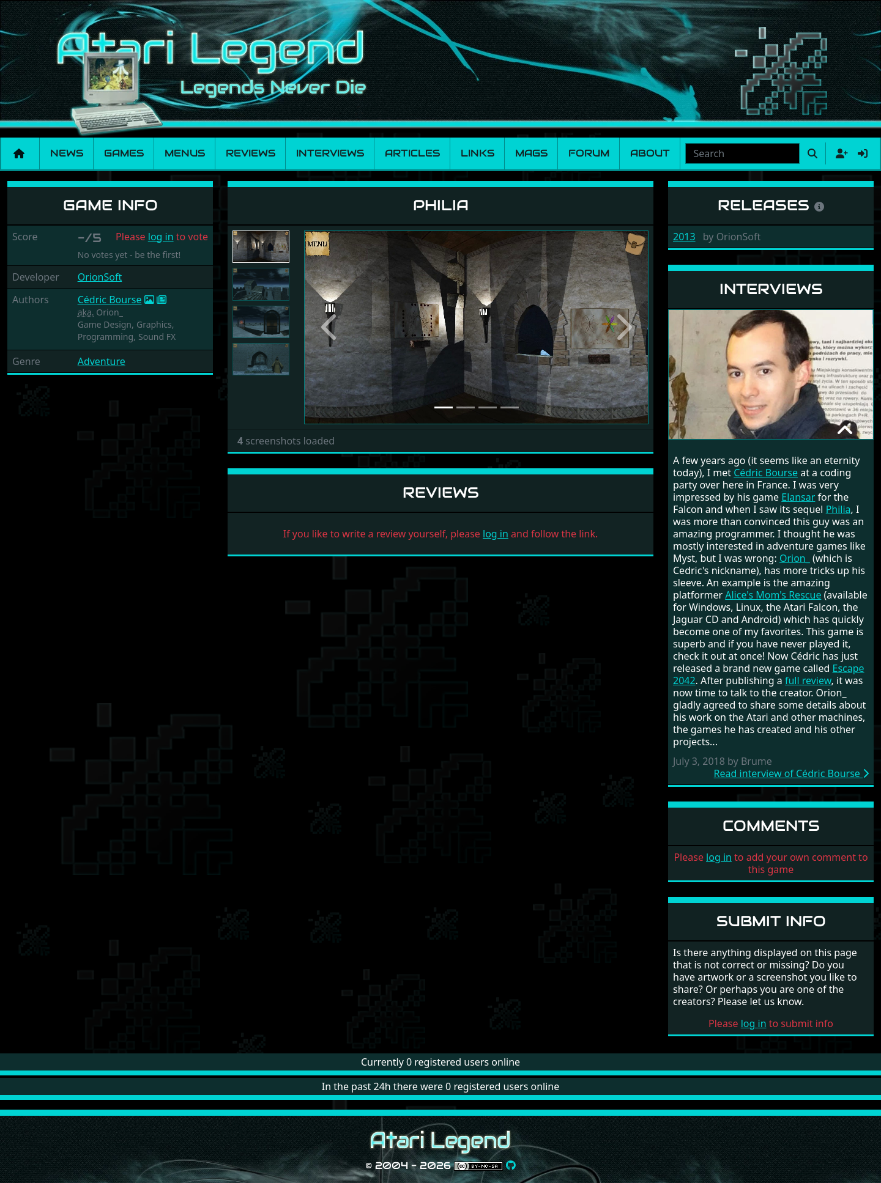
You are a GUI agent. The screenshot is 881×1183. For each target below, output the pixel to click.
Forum (588, 153)
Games (124, 153)
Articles (412, 153)
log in (161, 236)
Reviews (250, 153)
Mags (531, 153)
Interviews (330, 153)
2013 (684, 236)
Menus (185, 153)
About (650, 153)
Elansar (798, 497)
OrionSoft (100, 277)
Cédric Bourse (110, 299)
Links (477, 153)
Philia (838, 509)
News (66, 153)
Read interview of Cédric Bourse (791, 773)
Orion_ (794, 558)
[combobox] (742, 153)
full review (808, 680)
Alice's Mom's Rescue (773, 595)
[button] (329, 327)
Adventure (101, 361)
